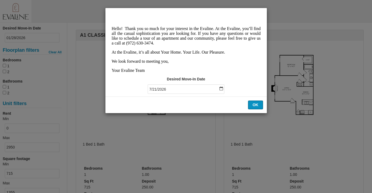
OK (255, 105)
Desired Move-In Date (186, 79)
